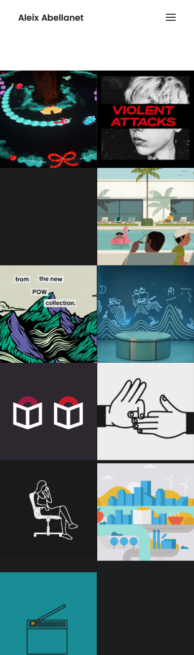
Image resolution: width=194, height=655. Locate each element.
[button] (170, 17)
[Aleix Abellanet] (51, 17)
